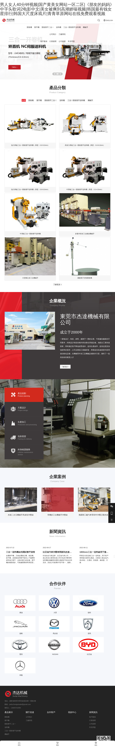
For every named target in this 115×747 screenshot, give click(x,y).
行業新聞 (52, 44)
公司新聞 (62, 44)
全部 (14, 104)
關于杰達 (30, 689)
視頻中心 (72, 689)
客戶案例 (43, 44)
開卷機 (29, 30)
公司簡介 (52, 37)
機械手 (85, 30)
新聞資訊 (93, 689)
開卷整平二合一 (48, 30)
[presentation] (114, 527)
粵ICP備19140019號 (103, 735)
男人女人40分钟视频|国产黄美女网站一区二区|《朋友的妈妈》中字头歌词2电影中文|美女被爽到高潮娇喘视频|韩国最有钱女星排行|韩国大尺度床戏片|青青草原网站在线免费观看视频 (57, 9)
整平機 (36, 30)
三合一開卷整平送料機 (72, 30)
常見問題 (71, 44)
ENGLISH (104, 22)
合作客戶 (51, 689)
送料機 (58, 30)
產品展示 (9, 689)
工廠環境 (62, 37)
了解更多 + (57, 306)
